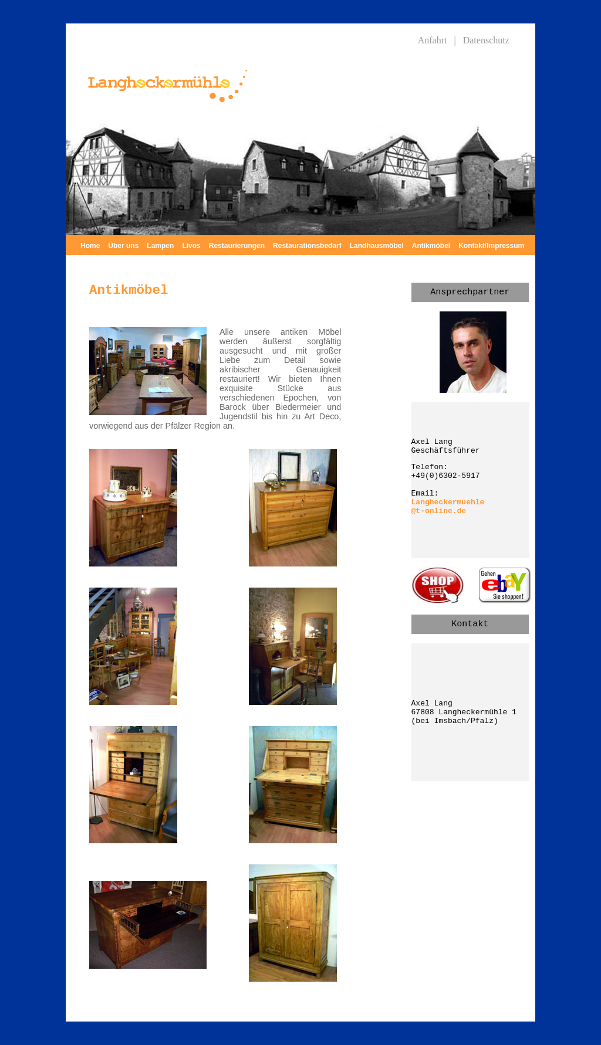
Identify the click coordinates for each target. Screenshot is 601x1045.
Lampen (160, 246)
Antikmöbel (431, 246)
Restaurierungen (237, 246)
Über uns (123, 246)
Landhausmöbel (377, 246)
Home (90, 246)
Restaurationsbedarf (307, 246)
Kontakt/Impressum (491, 246)
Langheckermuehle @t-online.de (448, 506)
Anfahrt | (437, 40)
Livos (191, 246)
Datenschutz (486, 40)
